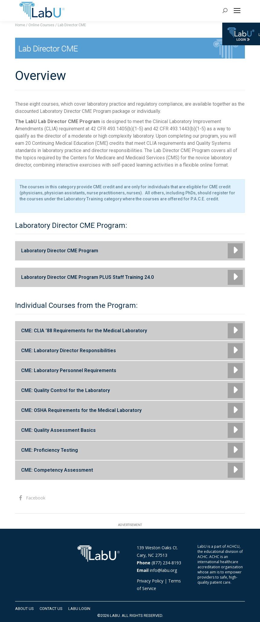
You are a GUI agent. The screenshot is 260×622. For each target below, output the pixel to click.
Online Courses (41, 25)
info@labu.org (163, 570)
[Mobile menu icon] (237, 10)
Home (20, 25)
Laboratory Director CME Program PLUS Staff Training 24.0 (87, 277)
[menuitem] (24, 608)
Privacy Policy (150, 581)
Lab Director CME (72, 25)
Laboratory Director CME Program (59, 251)
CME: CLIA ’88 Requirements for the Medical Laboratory (84, 330)
